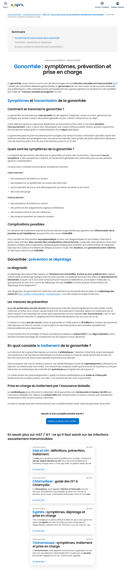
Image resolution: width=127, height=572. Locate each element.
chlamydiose (38, 294)
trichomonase (53, 294)
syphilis (27, 294)
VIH (21, 294)
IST (115, 83)
